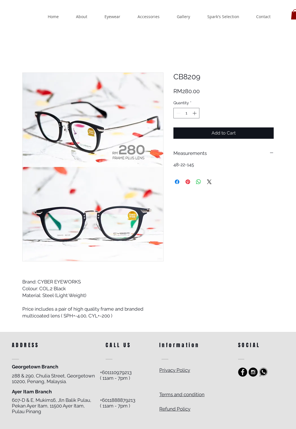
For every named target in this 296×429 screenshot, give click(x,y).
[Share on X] (209, 181)
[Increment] (195, 113)
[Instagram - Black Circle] (253, 372)
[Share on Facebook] (177, 181)
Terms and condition (181, 394)
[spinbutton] (186, 113)
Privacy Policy (174, 370)
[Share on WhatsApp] (198, 181)
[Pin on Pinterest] (187, 181)
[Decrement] (177, 113)
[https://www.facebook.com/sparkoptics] (242, 372)
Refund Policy (174, 409)
